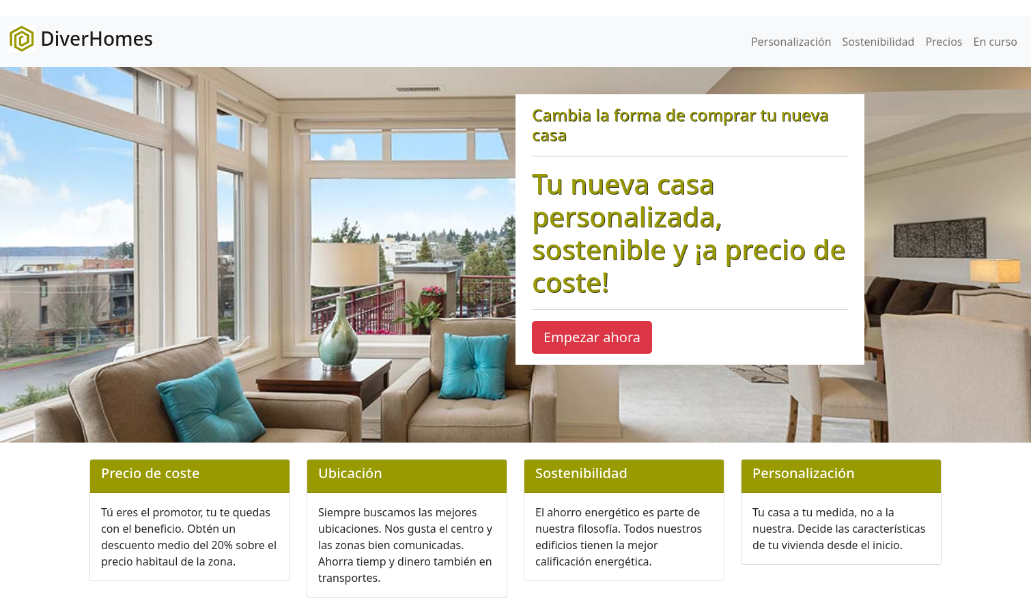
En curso (995, 41)
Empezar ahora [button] (591, 337)
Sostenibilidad (879, 41)
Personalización (791, 41)
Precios (943, 41)
